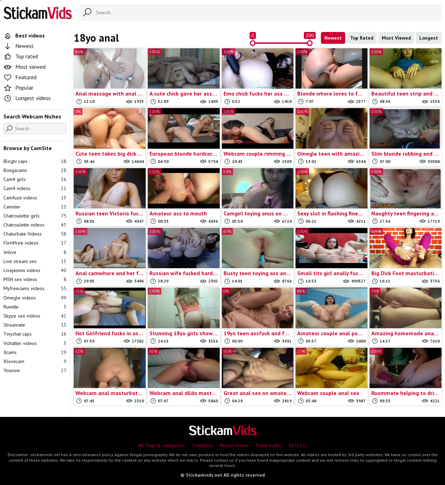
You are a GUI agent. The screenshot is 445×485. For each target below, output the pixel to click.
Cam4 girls (34, 179)
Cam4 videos (34, 188)
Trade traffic (268, 445)
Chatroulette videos (34, 225)
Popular (18, 87)
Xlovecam (34, 361)
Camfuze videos (34, 198)
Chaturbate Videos (34, 234)
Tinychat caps (34, 334)
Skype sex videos (34, 316)
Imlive (34, 252)
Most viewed (24, 66)
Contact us (202, 445)
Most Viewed (396, 38)
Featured (20, 77)
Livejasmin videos (34, 270)
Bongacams (34, 170)
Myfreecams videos (34, 288)
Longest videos (27, 97)
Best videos (24, 35)
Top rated (20, 56)
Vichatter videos (34, 343)
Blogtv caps (34, 161)
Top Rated (361, 38)
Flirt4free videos (34, 243)
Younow (34, 370)
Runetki (34, 307)
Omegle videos (34, 298)
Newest (333, 38)
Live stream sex (34, 261)
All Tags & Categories (161, 445)
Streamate (34, 325)
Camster (34, 207)
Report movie (234, 445)
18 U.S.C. (297, 445)
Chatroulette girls (34, 216)
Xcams (34, 352)
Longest (428, 38)
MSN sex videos (34, 279)
